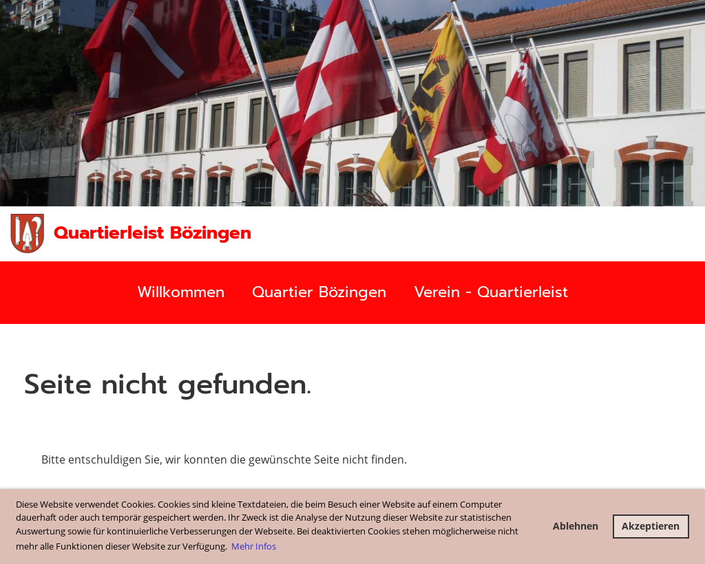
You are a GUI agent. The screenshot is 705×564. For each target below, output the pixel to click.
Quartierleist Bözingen (152, 233)
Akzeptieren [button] (651, 525)
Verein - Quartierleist (491, 292)
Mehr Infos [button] (253, 546)
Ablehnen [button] (575, 525)
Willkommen (180, 292)
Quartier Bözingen (319, 292)
